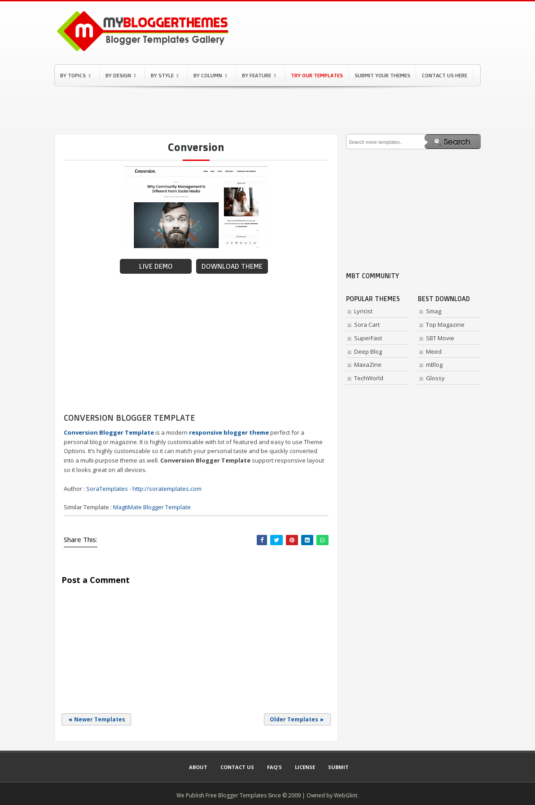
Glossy (435, 378)
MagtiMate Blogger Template (152, 507)
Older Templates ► (297, 719)
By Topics (75, 75)
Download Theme (232, 266)
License (305, 767)
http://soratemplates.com (167, 489)
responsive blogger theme (229, 432)
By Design (120, 75)
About (198, 767)
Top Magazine (445, 324)
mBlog (434, 364)
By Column (210, 75)
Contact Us (237, 767)
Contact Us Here (444, 75)
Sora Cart (367, 324)
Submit (338, 767)
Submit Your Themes (382, 75)
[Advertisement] (267, 110)
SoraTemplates (107, 489)
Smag (433, 311)
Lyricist (363, 311)
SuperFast (368, 338)
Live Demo (156, 266)
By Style (165, 75)
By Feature (259, 75)
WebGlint (345, 795)
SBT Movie (440, 338)
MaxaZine (368, 364)
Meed (434, 351)
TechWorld (368, 378)
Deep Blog (368, 351)
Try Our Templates (317, 75)
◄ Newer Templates (96, 719)
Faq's (274, 767)
